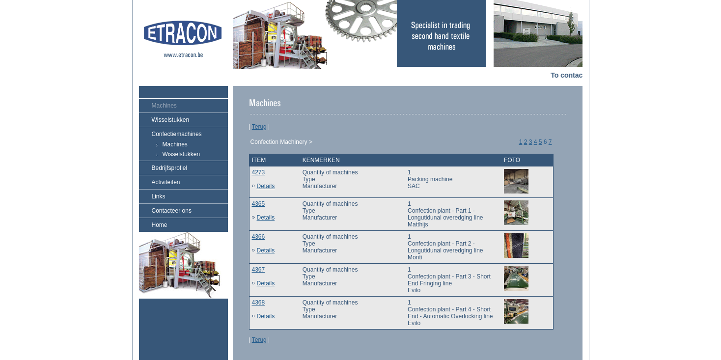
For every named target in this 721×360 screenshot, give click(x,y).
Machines (164, 105)
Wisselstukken (171, 119)
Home (159, 225)
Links (159, 196)
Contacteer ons (172, 210)
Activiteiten (166, 182)
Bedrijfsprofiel (170, 168)
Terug (259, 126)
